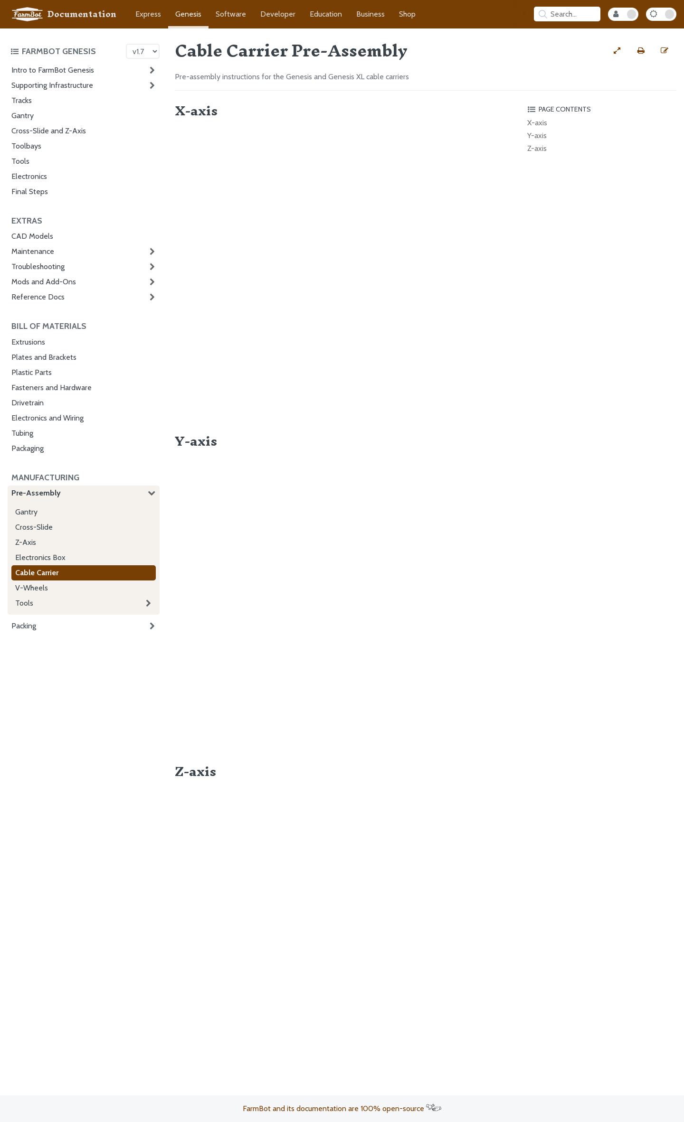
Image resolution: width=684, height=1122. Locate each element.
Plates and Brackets (43, 357)
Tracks (21, 100)
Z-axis (537, 148)
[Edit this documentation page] (664, 51)
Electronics (29, 176)
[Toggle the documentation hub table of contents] (66, 51)
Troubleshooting (38, 266)
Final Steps (29, 191)
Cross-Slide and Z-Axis (48, 130)
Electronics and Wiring (47, 417)
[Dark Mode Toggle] (661, 14)
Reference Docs (38, 296)
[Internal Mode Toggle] (623, 14)
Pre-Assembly (36, 492)
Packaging (27, 448)
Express (148, 14)
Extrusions (28, 341)
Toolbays (26, 145)
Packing (23, 625)
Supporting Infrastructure (52, 85)
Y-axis (537, 135)
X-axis (537, 122)
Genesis (188, 14)
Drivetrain (27, 402)
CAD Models (32, 236)
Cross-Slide (34, 527)
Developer (277, 14)
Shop (407, 14)
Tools (20, 161)
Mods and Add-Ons (43, 281)
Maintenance (32, 251)
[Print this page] (641, 51)
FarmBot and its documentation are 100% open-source (342, 1108)
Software (231, 14)
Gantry (22, 115)
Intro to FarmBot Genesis (52, 70)
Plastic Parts (31, 372)
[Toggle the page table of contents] (600, 109)
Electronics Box (40, 557)
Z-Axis (25, 542)
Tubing (22, 433)
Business (370, 14)
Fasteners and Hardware (51, 387)
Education (326, 14)
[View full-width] (617, 51)
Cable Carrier (36, 572)
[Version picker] (143, 51)
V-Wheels (31, 587)
